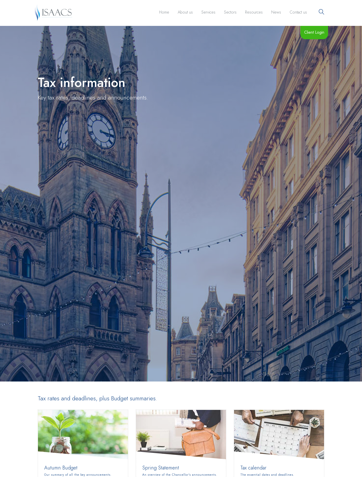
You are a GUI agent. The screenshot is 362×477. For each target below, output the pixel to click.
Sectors (230, 12)
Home (164, 12)
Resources (254, 12)
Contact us (298, 12)
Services (208, 12)
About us (185, 12)
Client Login (314, 32)
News (276, 12)
